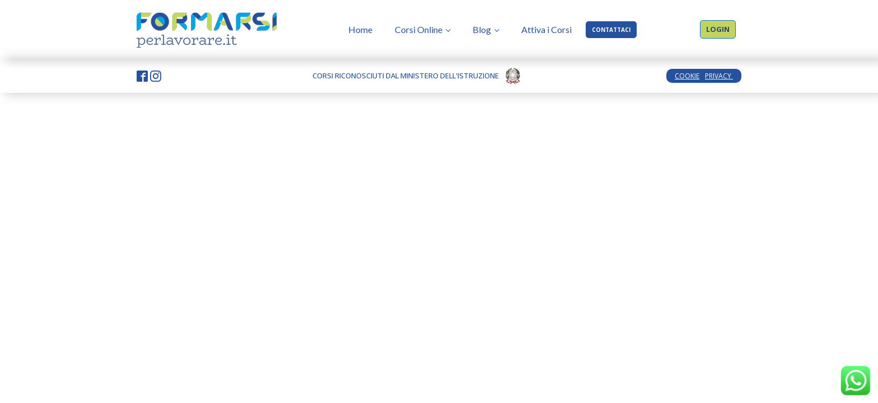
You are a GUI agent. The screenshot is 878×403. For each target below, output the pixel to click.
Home (360, 29)
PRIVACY (719, 76)
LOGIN (718, 29)
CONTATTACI (611, 30)
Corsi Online (418, 29)
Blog (482, 29)
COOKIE (687, 76)
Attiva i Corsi (546, 29)
